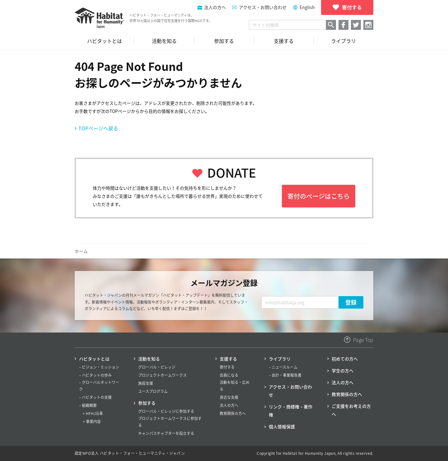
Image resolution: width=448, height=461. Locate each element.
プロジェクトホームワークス (162, 375)
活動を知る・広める (235, 386)
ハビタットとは (94, 359)
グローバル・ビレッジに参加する (166, 411)
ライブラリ (280, 359)
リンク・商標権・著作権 (290, 410)
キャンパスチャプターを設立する (166, 433)
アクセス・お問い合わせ (263, 7)
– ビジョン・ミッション (99, 367)
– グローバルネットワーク (99, 386)
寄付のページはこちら (318, 196)
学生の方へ (342, 370)
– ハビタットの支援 (95, 397)
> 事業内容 (92, 421)
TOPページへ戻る (98, 128)
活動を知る (149, 359)
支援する (228, 359)
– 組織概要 (88, 405)
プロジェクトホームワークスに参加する (170, 422)
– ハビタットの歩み (95, 375)
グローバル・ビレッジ (156, 367)
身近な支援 (229, 397)
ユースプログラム (153, 391)
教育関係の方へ (233, 413)
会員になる (229, 375)
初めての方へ (345, 359)
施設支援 (145, 383)
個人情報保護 (282, 426)
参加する (147, 403)
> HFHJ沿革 (93, 413)
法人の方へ (229, 405)
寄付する (227, 367)
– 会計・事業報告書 (285, 375)
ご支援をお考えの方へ (351, 410)
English (307, 7)
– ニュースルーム (283, 367)
